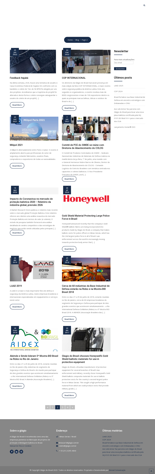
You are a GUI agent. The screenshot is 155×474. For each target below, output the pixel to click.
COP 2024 (118, 91)
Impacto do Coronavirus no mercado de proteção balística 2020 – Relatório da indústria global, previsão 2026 (31, 201)
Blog (98, 5)
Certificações (72, 5)
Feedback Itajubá (19, 77)
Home (48, 5)
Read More (17, 105)
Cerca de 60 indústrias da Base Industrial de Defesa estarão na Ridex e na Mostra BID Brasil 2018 (86, 288)
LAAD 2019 (16, 285)
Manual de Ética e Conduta (20, 446)
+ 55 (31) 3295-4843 (67, 451)
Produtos (87, 5)
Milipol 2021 (16, 145)
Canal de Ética (125, 5)
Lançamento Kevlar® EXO (124, 127)
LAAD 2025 (118, 85)
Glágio (58, 5)
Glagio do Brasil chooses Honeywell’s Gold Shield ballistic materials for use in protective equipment (85, 359)
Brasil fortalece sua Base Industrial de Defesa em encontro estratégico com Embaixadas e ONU (129, 100)
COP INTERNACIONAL (74, 77)
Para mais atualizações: (124, 61)
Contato (109, 5)
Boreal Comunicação (117, 470)
